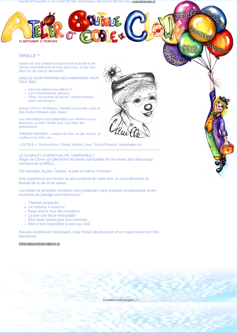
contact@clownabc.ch (143, 1)
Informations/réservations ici (39, 244)
